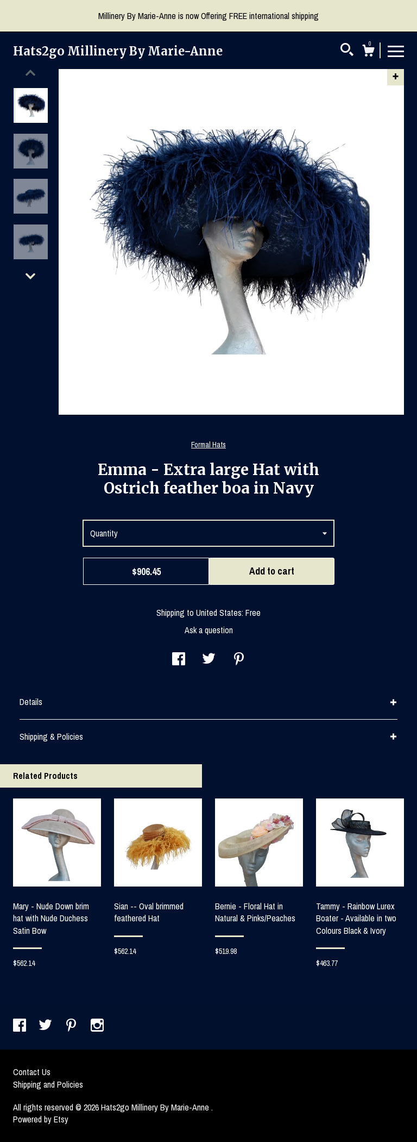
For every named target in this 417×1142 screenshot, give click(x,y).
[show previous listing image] (30, 72)
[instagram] (97, 1026)
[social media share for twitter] (209, 660)
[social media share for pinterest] (238, 660)
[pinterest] (72, 1026)
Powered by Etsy (40, 1119)
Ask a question (209, 630)
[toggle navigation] (396, 50)
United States (219, 613)
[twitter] (46, 1026)
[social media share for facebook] (178, 660)
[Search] (347, 51)
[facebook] (20, 1026)
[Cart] (368, 52)
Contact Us (31, 1072)
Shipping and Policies (48, 1084)
